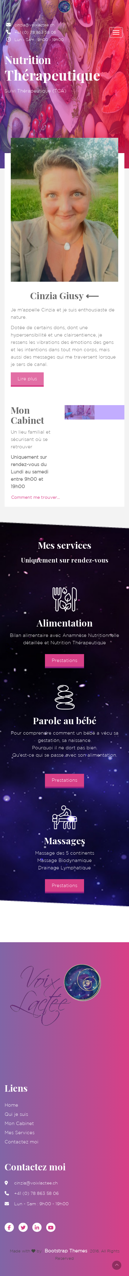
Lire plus (27, 378)
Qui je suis (16, 1114)
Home (11, 1105)
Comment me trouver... (35, 497)
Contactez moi (21, 1141)
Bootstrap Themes (66, 1250)
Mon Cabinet (19, 1123)
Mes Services (19, 1132)
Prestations (64, 660)
